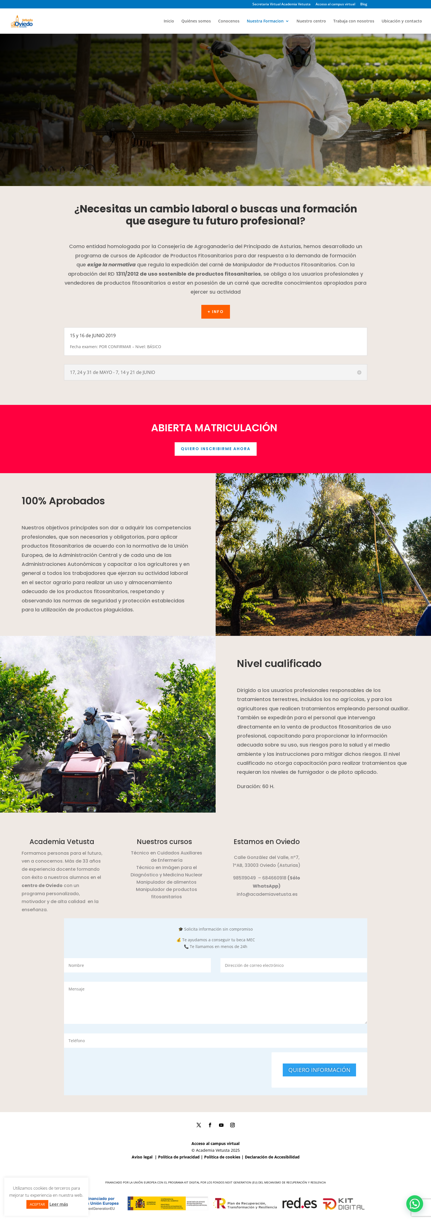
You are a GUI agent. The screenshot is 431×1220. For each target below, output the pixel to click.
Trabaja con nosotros (353, 21)
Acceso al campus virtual (335, 4)
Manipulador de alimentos (166, 882)
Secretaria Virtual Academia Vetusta (281, 4)
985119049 (244, 878)
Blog (363, 4)
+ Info (215, 311)
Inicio (169, 21)
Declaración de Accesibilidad (272, 1157)
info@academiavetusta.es (267, 894)
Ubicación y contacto (402, 21)
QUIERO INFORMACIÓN (319, 1070)
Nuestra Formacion (265, 21)
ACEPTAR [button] (37, 1204)
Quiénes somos (196, 21)
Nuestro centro (311, 21)
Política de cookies (222, 1157)
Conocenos (229, 21)
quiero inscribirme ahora (215, 449)
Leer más (58, 1204)
